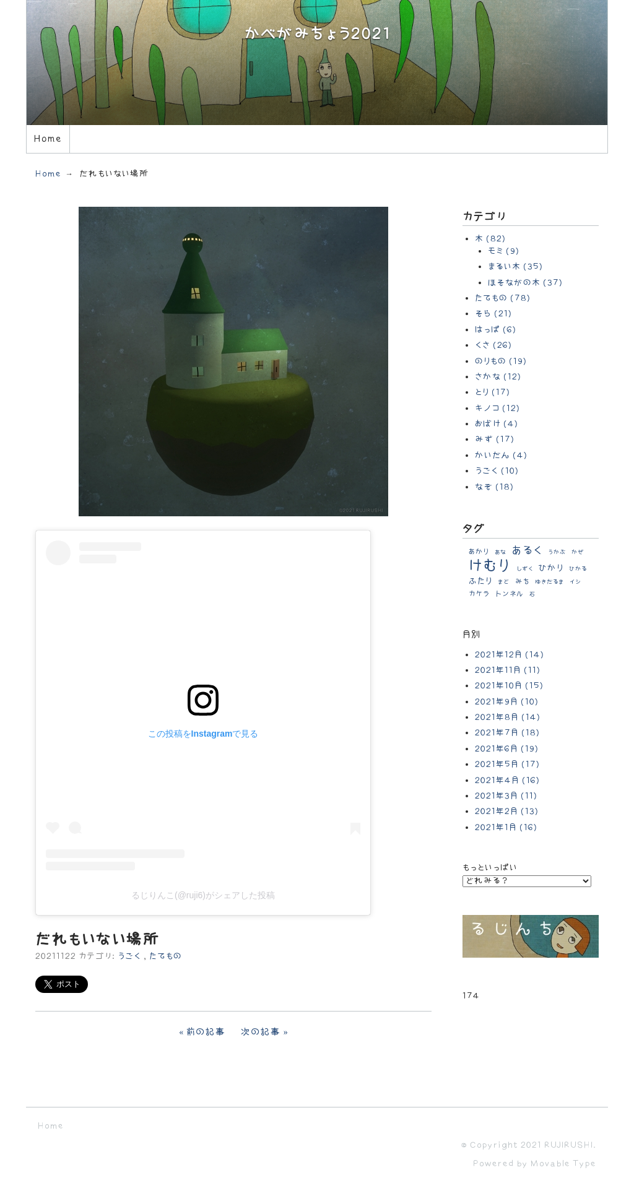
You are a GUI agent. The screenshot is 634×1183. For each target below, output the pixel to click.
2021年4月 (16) (507, 780)
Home (47, 139)
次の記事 (261, 1032)
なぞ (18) (494, 487)
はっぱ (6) (495, 329)
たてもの (165, 956)
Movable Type (563, 1163)
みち (522, 582)
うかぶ (557, 552)
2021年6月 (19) (507, 748)
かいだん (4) (501, 455)
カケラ (479, 594)
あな (500, 552)
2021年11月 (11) (508, 670)
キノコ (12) (497, 408)
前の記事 (206, 1032)
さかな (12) (498, 376)
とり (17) (492, 392)
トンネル (509, 594)
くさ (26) (493, 345)
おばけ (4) (496, 423)
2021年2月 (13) (507, 811)
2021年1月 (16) (506, 827)
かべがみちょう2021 (317, 34)
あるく (527, 551)
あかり (479, 552)
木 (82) (490, 238)
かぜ (577, 552)
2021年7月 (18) (507, 732)
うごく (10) (497, 470)
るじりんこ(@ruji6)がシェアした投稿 (203, 895)
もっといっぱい (490, 867)
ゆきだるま (549, 582)
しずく (524, 569)
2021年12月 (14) (509, 654)
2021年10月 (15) (509, 685)
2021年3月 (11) (506, 795)
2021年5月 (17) (507, 764)
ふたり (480, 581)
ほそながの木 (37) (525, 282)
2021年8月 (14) (508, 717)
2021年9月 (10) (507, 701)
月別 (471, 635)
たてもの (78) (503, 298)
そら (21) (493, 313)
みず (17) (495, 439)
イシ (575, 582)
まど (504, 582)
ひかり (551, 568)
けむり (490, 566)
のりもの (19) (501, 361)
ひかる (578, 569)
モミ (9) (503, 251)
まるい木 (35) (515, 266)
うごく (129, 956)
